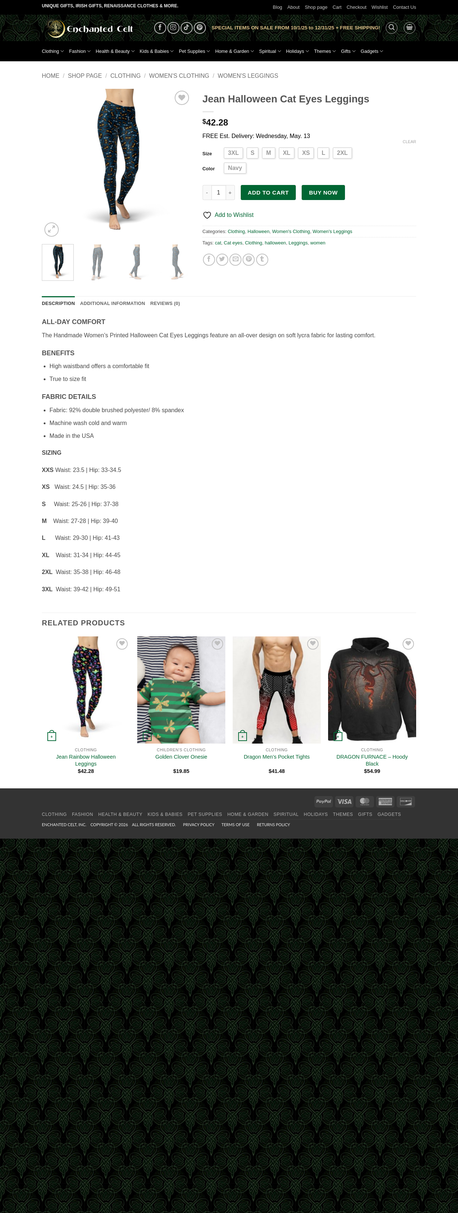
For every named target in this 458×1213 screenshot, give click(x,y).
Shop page (316, 7)
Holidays (297, 51)
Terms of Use (235, 824)
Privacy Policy (198, 824)
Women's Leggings (248, 76)
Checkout (357, 7)
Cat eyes (233, 243)
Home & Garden (234, 51)
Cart (336, 7)
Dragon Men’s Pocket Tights (277, 757)
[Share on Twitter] (222, 260)
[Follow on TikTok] (187, 28)
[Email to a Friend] (235, 260)
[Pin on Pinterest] (249, 260)
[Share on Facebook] (209, 260)
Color (209, 168)
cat (218, 243)
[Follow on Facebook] (160, 28)
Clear (409, 141)
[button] (391, 28)
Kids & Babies (157, 51)
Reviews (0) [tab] (165, 303)
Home (50, 76)
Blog (277, 7)
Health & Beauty (115, 51)
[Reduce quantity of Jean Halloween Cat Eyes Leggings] (207, 192)
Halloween (259, 231)
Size (207, 153)
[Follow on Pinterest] (200, 28)
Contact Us (404, 7)
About (293, 7)
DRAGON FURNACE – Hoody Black (372, 760)
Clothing (53, 51)
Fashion (80, 51)
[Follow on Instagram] (173, 28)
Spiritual (270, 51)
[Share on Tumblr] (262, 260)
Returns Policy (273, 824)
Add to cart (268, 192)
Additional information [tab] (112, 303)
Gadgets (372, 51)
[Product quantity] (218, 192)
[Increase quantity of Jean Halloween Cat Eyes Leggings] (230, 192)
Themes (325, 51)
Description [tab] (58, 303)
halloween (275, 243)
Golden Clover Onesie (181, 757)
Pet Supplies (194, 51)
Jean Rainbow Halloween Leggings (86, 760)
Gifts (348, 51)
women (317, 243)
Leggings (298, 243)
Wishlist (380, 7)
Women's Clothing (179, 76)
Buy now (323, 192)
